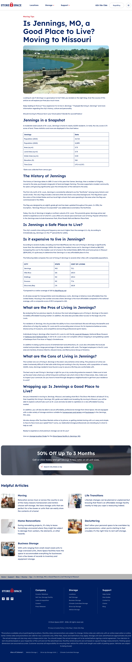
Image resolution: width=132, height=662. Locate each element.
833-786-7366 (101, 5)
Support (65, 5)
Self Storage (73, 597)
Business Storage (75, 600)
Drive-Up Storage (75, 606)
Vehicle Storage (74, 609)
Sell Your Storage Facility (44, 597)
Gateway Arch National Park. (36, 337)
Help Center (106, 594)
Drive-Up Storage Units (48, 652)
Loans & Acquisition (42, 600)
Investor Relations (41, 594)
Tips (30, 577)
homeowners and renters (72, 412)
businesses (90, 412)
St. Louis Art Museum (80, 334)
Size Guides (106, 597)
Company (40, 590)
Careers (38, 603)
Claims (104, 603)
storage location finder (38, 436)
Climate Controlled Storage (78, 603)
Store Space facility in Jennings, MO (66, 436)
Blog (17, 577)
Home (3, 577)
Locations (34, 5)
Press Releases (40, 606)
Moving (24, 577)
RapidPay (116, 5)
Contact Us (106, 600)
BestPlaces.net (60, 291)
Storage (49, 5)
